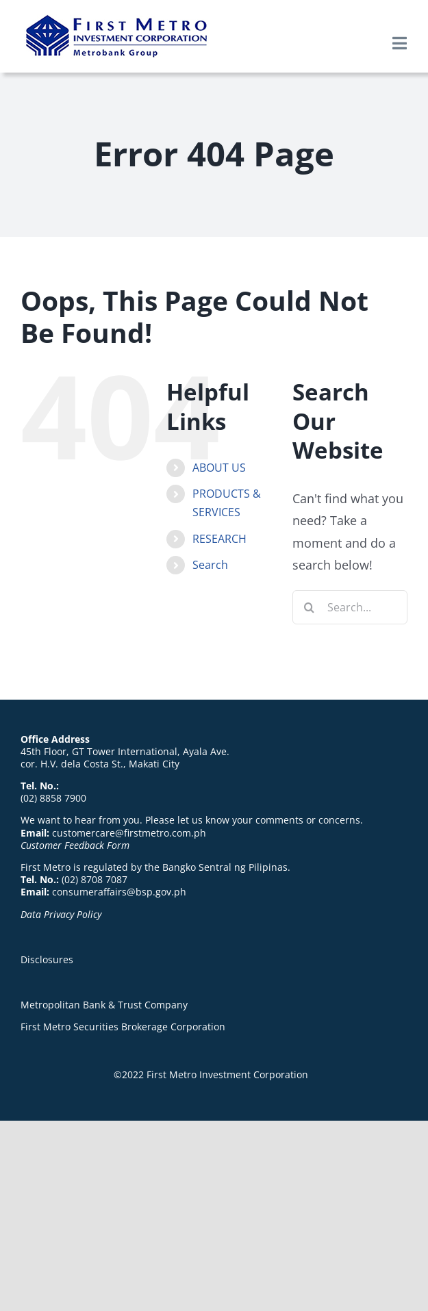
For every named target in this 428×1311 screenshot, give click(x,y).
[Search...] (349, 607)
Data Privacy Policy (61, 914)
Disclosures (47, 959)
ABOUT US (219, 467)
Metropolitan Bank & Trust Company (104, 1004)
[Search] (309, 607)
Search (210, 564)
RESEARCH (219, 538)
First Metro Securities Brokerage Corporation (123, 1026)
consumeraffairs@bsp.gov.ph (119, 891)
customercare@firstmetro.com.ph (129, 832)
